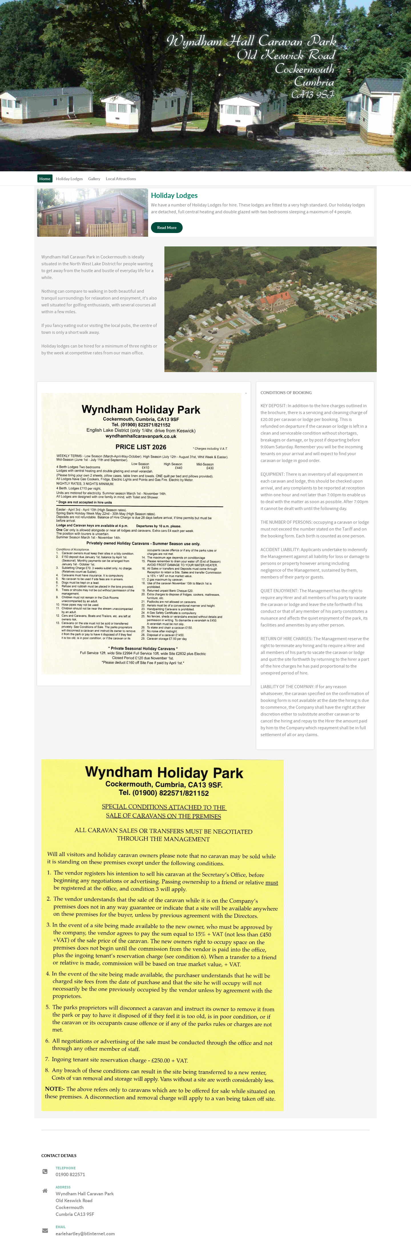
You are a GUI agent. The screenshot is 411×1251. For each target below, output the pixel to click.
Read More (166, 227)
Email (61, 1227)
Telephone (66, 1168)
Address (63, 1187)
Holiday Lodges (174, 195)
